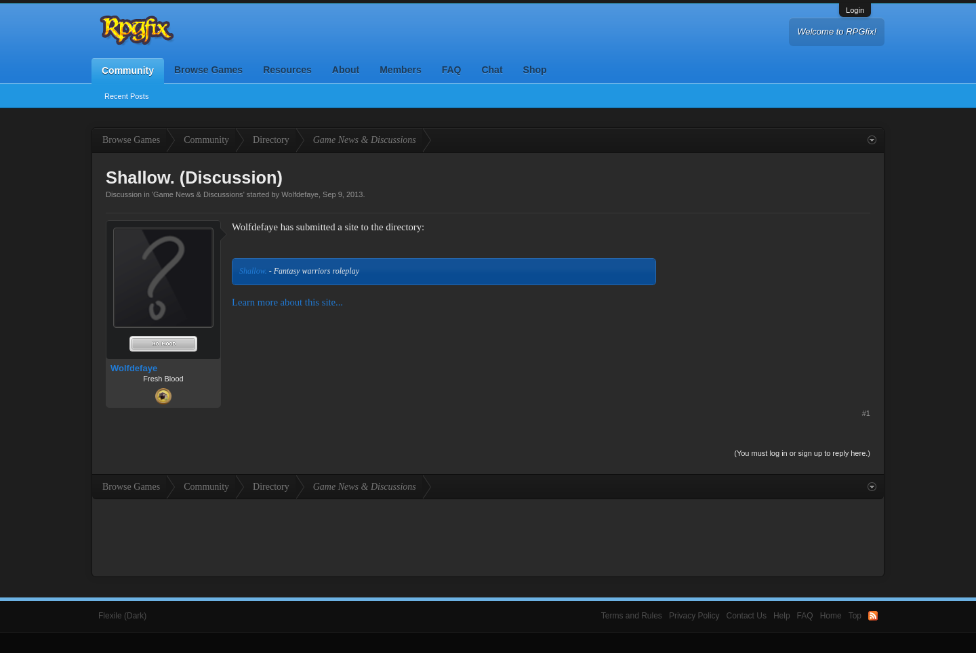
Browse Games (208, 69)
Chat (491, 69)
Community (128, 70)
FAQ (452, 69)
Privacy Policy (694, 615)
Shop (535, 69)
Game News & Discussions (198, 194)
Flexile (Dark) (122, 615)
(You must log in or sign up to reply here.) (802, 453)
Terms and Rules (631, 615)
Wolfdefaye (300, 194)
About (345, 69)
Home (831, 615)
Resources (287, 69)
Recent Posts (126, 96)
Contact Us (747, 615)
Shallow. (253, 271)
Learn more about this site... (287, 302)
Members (400, 69)
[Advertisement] (768, 304)
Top (855, 615)
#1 (866, 413)
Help (781, 615)
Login (855, 10)
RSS (873, 615)
